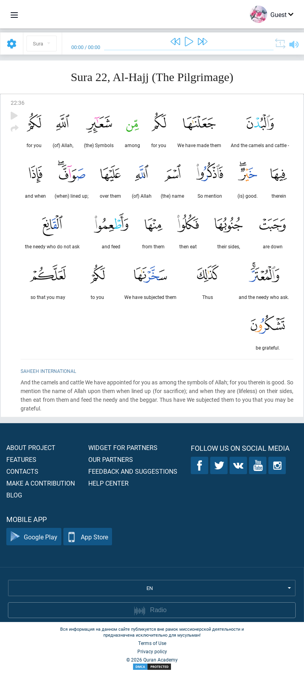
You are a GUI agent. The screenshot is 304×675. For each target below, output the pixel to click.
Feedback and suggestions (132, 471)
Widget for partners (123, 447)
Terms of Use (152, 643)
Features (21, 459)
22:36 (18, 102)
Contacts (22, 471)
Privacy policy (152, 651)
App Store (87, 537)
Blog (14, 495)
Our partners (110, 459)
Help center (108, 483)
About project (30, 447)
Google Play (33, 537)
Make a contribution (40, 483)
